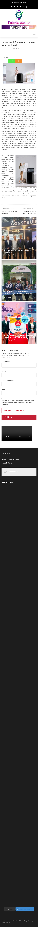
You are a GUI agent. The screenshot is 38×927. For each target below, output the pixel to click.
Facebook (13, 472)
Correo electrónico (8, 380)
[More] (18, 59)
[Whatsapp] (11, 59)
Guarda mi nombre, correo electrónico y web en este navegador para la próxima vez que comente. (19, 403)
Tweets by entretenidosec (10, 459)
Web (3, 389)
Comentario (6, 361)
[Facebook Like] (2, 57)
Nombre (4, 371)
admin (3, 49)
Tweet (6, 57)
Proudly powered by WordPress (10, 921)
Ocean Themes (6, 922)
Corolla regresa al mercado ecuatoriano (29, 212)
